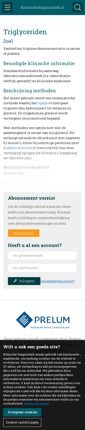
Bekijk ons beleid (36, 403)
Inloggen (27, 280)
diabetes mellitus (17, 148)
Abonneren (24, 233)
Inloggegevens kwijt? (57, 281)
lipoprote (45, 103)
